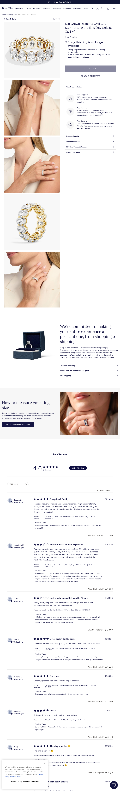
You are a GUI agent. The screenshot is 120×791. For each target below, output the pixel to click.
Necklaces (57, 8)
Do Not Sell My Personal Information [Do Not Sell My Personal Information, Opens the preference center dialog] (25, 781)
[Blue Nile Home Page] (7, 8)
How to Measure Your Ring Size (18, 425)
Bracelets (46, 8)
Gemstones (77, 8)
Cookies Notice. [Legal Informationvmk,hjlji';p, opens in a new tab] (16, 776)
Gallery (98, 54)
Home (4, 14)
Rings (29, 8)
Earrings (36, 8)
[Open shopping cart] (108, 8)
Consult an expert (90, 76)
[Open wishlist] (103, 8)
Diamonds (67, 8)
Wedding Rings (12, 14)
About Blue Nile (55, 786)
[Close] (45, 763)
